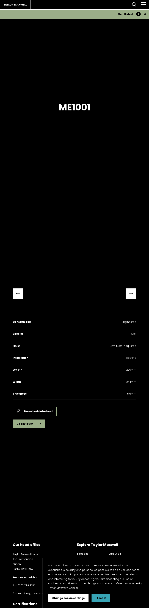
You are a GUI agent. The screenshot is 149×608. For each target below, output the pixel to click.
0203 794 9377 (26, 585)
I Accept (100, 598)
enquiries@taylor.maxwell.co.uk (37, 593)
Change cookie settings (68, 598)
